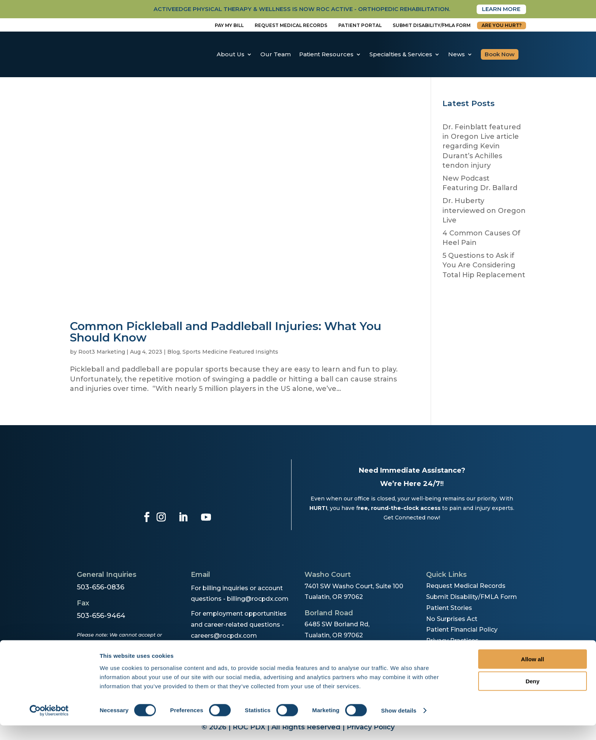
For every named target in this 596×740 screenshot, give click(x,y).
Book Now (500, 54)
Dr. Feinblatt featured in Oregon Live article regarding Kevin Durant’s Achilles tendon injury (481, 146)
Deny (533, 695)
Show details (399, 725)
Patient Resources (326, 54)
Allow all (532, 673)
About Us (230, 54)
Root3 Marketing (101, 352)
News (456, 54)
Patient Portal (360, 26)
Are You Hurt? (502, 26)
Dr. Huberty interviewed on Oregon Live (484, 211)
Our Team (275, 54)
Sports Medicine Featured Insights (230, 352)
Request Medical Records (291, 26)
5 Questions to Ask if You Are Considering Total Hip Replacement (483, 265)
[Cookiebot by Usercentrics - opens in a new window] (49, 725)
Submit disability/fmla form (432, 26)
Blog (173, 352)
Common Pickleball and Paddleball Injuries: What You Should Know (225, 332)
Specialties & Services (400, 54)
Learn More (499, 9)
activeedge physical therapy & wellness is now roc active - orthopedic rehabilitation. (283, 9)
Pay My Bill (229, 26)
